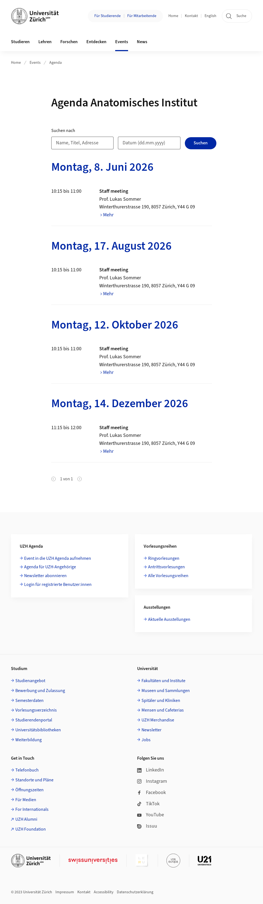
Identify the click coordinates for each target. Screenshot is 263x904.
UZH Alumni (26, 819)
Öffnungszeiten (29, 790)
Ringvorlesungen (163, 558)
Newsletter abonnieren (45, 576)
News (142, 42)
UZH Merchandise (158, 720)
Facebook (151, 792)
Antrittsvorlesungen (166, 567)
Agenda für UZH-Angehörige (50, 567)
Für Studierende (107, 16)
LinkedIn (150, 770)
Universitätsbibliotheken (38, 730)
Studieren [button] (20, 42)
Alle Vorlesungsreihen (168, 576)
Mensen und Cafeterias (163, 710)
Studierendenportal (33, 720)
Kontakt (191, 16)
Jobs (146, 740)
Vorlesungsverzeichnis (36, 710)
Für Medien (25, 800)
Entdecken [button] (96, 42)
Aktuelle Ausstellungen (169, 619)
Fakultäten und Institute (163, 681)
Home (173, 16)
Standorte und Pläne (34, 780)
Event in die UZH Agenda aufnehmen (57, 558)
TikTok (148, 803)
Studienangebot (30, 681)
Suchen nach (63, 131)
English (210, 16)
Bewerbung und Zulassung (40, 691)
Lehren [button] (45, 42)
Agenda (55, 62)
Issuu (147, 826)
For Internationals (32, 809)
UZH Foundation (30, 829)
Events (35, 62)
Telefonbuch (27, 770)
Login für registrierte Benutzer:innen (58, 584)
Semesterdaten (29, 701)
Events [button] (121, 42)
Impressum (64, 892)
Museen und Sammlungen (166, 691)
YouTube (150, 814)
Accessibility (104, 892)
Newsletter (152, 730)
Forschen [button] (69, 42)
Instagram (152, 781)
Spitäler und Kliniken (161, 701)
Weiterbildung (28, 740)
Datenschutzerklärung (135, 892)
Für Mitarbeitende (141, 16)
